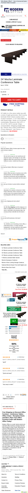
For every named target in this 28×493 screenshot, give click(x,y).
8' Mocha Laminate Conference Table (13, 34)
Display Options (10, 396)
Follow (2, 151)
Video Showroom (6, 490)
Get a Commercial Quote (20, 1)
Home (2, 33)
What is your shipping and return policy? (10, 201)
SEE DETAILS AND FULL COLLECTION (19, 74)
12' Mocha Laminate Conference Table (12, 248)
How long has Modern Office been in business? (12, 167)
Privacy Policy (12, 457)
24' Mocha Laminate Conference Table (12, 255)
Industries (4, 477)
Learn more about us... (9, 408)
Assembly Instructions (4, 486)
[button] (4, 163)
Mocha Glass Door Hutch (8, 267)
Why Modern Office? (6, 1)
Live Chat (4, 463)
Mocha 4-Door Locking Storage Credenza (13, 262)
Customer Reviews (20, 483)
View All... (4, 269)
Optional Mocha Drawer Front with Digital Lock (14, 265)
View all (2, 233)
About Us (3, 474)
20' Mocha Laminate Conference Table (12, 252)
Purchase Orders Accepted (8, 2)
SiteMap (17, 477)
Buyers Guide (5, 483)
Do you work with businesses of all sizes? (11, 218)
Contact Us (4, 480)
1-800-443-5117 (13, 19)
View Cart (17, 490)
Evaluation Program (20, 486)
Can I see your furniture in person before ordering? (13, 184)
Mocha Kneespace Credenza (9, 260)
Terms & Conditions (20, 474)
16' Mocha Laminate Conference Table (12, 250)
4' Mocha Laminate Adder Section (11, 257)
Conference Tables (20, 33)
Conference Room (9, 33)
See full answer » (20, 161)
